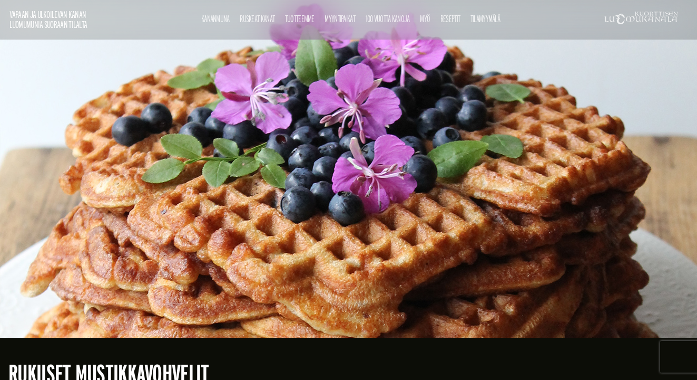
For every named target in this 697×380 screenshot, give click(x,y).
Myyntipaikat (340, 18)
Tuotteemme (300, 18)
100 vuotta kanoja (388, 18)
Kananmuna (215, 18)
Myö (425, 18)
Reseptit (450, 18)
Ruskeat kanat (257, 18)
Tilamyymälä (485, 18)
